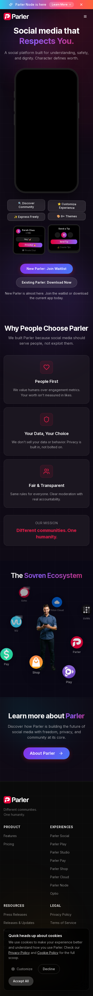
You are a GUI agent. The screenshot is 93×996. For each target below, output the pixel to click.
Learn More (61, 4)
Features (10, 836)
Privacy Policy (60, 914)
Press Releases (15, 914)
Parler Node (59, 885)
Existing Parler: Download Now (46, 282)
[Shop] (45, 666)
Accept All (21, 981)
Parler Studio (60, 852)
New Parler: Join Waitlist (46, 269)
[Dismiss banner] (81, 4)
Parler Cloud (59, 877)
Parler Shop (59, 869)
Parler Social (59, 836)
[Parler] (79, 635)
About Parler (46, 753)
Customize (22, 969)
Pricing (9, 844)
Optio (54, 893)
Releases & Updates (19, 923)
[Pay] (13, 666)
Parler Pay (58, 860)
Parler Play (58, 844)
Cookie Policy (47, 953)
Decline (49, 969)
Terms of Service (63, 923)
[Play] (77, 668)
